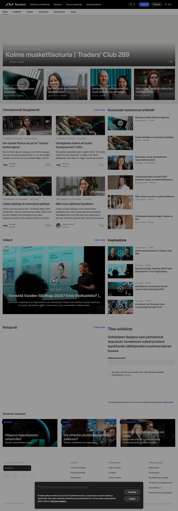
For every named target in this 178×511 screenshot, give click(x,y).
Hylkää (132, 498)
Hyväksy (132, 492)
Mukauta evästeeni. (58, 501)
